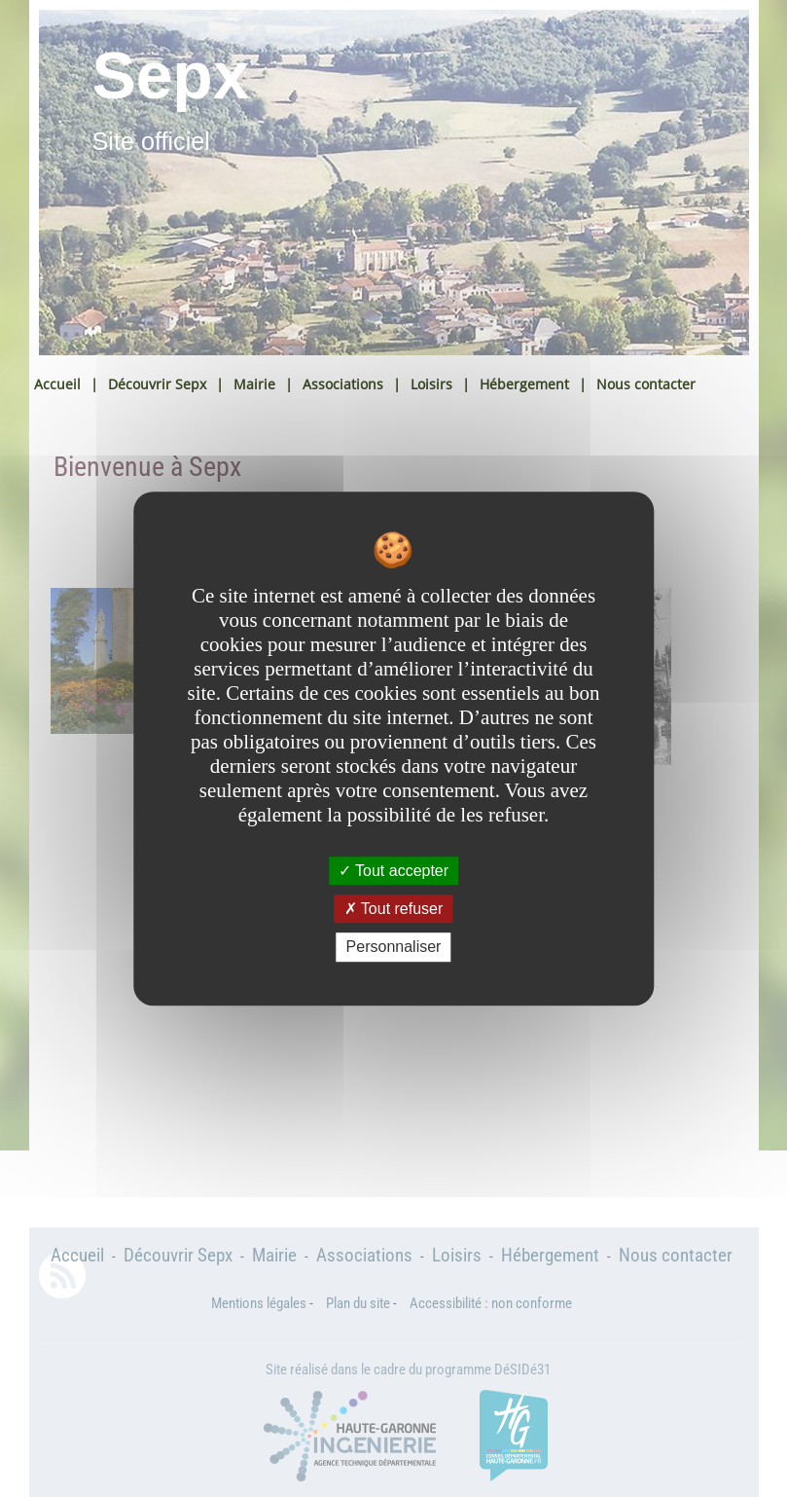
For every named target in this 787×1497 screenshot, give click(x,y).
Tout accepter (393, 870)
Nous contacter (646, 384)
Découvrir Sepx (157, 384)
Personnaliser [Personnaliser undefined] (394, 947)
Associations (343, 384)
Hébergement (524, 384)
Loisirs (431, 384)
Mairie (254, 384)
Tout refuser (394, 908)
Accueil (57, 384)
